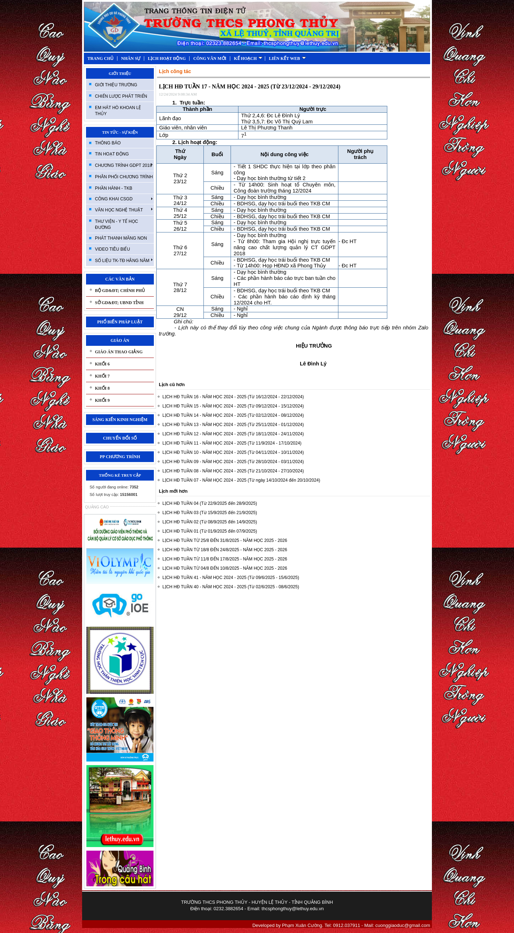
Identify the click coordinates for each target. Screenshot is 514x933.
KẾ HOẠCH (248, 58)
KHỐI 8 (102, 388)
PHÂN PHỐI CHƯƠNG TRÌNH (124, 176)
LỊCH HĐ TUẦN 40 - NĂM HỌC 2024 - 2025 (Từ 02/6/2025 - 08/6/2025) (230, 586)
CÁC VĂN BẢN (120, 279)
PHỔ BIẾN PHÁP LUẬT (120, 321)
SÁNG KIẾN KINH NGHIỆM (119, 419)
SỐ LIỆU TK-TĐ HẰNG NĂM (124, 260)
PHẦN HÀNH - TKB (113, 188)
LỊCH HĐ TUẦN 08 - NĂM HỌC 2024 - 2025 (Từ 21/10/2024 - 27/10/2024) (233, 470)
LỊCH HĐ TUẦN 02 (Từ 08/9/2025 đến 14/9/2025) (209, 521)
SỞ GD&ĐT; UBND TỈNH (119, 302)
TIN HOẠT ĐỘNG (112, 154)
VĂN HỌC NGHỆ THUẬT (124, 209)
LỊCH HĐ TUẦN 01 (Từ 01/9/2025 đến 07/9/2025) (209, 531)
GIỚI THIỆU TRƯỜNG (116, 84)
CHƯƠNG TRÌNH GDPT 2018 (124, 165)
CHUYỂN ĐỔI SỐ (120, 438)
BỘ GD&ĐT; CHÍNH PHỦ (120, 290)
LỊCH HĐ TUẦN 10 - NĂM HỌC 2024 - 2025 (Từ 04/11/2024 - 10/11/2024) (233, 452)
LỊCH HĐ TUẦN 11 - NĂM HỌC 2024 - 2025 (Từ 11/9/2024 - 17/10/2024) (232, 443)
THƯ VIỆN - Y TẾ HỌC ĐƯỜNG (116, 224)
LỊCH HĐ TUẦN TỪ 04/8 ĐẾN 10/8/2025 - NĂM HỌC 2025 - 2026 (224, 568)
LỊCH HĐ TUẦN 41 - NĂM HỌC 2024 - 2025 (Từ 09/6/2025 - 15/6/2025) (230, 577)
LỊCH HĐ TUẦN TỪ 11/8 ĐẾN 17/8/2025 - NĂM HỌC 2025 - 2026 (224, 559)
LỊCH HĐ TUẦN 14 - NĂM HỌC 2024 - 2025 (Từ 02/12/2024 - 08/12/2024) (233, 415)
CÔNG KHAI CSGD (124, 198)
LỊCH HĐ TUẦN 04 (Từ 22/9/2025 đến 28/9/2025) (209, 503)
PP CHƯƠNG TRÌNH (120, 456)
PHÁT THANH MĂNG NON (121, 238)
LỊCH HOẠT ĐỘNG (167, 58)
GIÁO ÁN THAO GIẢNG (118, 351)
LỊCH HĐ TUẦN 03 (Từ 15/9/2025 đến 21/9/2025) (209, 512)
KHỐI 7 (102, 376)
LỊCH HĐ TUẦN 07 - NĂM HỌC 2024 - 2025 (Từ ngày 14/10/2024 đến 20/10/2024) (241, 480)
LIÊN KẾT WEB (287, 58)
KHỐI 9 (102, 400)
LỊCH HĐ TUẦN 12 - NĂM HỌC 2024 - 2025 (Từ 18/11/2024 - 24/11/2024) (233, 433)
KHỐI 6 (102, 364)
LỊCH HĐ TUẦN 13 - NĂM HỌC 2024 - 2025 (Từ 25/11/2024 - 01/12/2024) (233, 424)
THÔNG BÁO (108, 142)
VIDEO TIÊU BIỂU (112, 249)
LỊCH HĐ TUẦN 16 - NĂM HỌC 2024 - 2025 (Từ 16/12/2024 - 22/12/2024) (233, 396)
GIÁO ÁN (120, 340)
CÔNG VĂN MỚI (209, 58)
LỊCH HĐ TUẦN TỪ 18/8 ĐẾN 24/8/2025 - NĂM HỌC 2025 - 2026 (224, 549)
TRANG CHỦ (100, 58)
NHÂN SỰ (130, 58)
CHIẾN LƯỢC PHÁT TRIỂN (121, 96)
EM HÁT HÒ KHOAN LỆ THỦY (118, 110)
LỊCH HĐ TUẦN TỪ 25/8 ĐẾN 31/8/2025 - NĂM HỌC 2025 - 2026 (224, 540)
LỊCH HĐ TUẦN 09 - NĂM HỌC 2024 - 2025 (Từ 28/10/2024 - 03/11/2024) (233, 461)
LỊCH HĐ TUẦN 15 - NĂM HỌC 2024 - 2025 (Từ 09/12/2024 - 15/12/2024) (233, 406)
